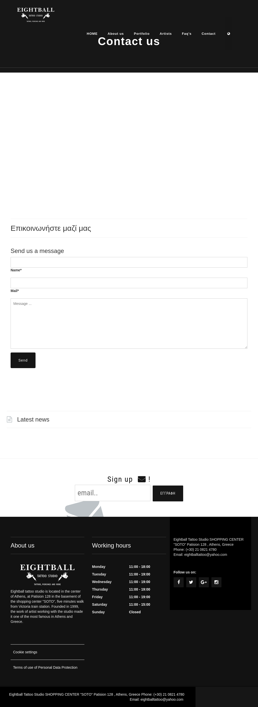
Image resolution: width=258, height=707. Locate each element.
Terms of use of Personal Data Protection (45, 667)
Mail (15, 291)
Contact (217, 16)
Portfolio (150, 16)
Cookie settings (25, 652)
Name (16, 270)
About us (124, 16)
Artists (174, 16)
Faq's (195, 16)
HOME (100, 16)
